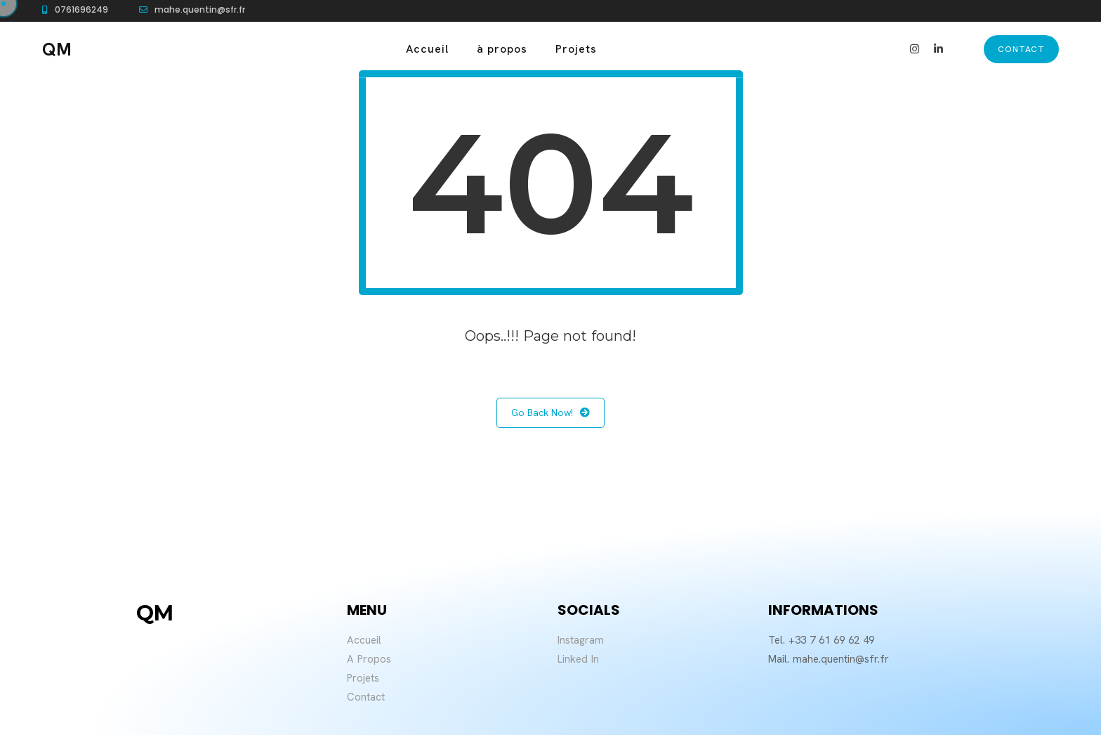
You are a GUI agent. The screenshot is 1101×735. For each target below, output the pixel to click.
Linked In (578, 659)
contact (1021, 49)
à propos (502, 48)
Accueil (427, 48)
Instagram (581, 640)
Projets (576, 48)
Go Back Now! (550, 413)
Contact (366, 697)
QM (57, 49)
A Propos (369, 659)
